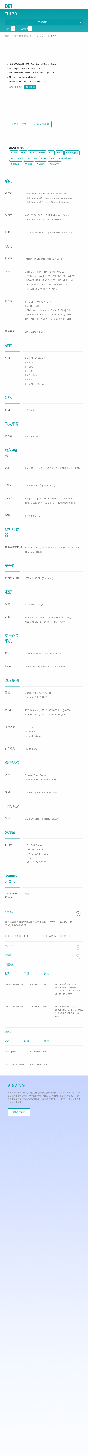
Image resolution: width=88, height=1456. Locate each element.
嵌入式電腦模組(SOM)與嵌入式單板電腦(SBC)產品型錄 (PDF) (28, 989)
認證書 (42, 1024)
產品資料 (42, 977)
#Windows (32, 164)
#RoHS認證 (16, 169)
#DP (53, 164)
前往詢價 (29, 93)
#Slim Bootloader (37, 158)
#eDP (23, 158)
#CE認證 (28, 169)
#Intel (59, 158)
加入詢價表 (43, 129)
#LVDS (14, 158)
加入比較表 (19, 129)
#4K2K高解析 (72, 158)
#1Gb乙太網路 (17, 164)
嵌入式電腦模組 (23, 42)
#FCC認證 (41, 169)
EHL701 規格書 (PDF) (16, 1003)
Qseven (40, 42)
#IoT (51, 158)
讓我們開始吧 (19, 1175)
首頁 (7, 42)
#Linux (44, 164)
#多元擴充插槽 (65, 164)
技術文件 (42, 1015)
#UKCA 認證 (54, 169)
